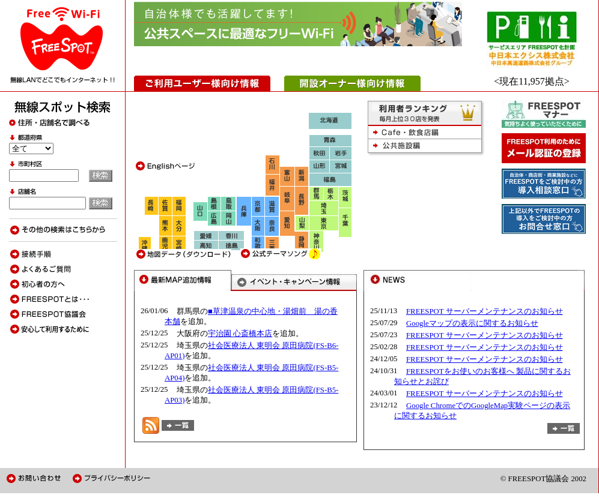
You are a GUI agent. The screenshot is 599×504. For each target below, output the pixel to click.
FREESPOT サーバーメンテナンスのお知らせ (484, 311)
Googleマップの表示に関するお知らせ (472, 323)
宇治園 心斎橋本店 (240, 333)
